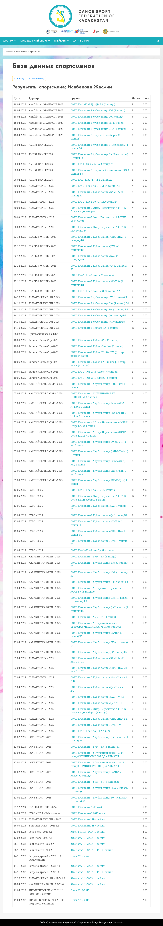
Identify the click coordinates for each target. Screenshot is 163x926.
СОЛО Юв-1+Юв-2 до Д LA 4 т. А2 (90, 731)
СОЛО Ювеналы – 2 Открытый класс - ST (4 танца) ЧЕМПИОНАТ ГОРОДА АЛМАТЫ (96, 754)
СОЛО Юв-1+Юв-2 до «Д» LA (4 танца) (93, 201)
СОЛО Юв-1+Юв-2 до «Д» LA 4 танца (92, 490)
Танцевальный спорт (33, 40)
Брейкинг (60, 40)
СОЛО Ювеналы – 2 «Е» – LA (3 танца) (93, 556)
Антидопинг (81, 40)
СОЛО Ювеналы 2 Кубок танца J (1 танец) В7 (97, 321)
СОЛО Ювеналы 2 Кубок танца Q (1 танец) (96, 116)
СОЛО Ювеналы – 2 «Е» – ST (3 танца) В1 (94, 781)
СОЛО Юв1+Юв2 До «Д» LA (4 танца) (92, 104)
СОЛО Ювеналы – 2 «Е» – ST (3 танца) (93, 617)
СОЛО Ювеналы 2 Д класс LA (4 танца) (94, 327)
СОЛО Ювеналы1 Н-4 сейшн (87, 819)
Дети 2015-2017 (80, 890)
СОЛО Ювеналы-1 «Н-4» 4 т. (87, 807)
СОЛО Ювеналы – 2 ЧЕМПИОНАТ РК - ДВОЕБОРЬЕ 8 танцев (93, 395)
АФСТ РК (8, 40)
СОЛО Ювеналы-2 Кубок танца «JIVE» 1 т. (95, 724)
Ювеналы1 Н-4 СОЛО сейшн (87, 831)
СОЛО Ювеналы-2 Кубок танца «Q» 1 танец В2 (98, 515)
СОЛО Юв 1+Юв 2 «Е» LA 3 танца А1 (92, 164)
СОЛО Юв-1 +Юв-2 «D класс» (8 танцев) (94, 377)
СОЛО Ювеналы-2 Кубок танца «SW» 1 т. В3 (97, 696)
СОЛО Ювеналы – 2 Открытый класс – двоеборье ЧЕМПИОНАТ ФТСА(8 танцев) (95, 624)
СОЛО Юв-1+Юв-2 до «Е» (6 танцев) (92, 275)
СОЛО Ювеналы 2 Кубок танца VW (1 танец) (97, 110)
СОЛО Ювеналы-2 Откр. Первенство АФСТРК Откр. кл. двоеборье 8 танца (98, 497)
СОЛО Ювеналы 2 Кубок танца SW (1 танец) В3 (99, 297)
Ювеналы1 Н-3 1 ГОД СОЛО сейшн (91, 850)
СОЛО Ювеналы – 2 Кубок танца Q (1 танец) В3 (99, 582)
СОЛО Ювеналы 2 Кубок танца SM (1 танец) (97, 122)
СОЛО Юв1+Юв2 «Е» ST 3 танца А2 (91, 179)
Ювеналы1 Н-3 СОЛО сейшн (87, 838)
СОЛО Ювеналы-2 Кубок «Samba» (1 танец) (96, 346)
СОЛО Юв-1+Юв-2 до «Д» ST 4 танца (92, 550)
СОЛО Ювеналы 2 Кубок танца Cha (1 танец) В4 (99, 303)
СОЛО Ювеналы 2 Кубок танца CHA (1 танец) (98, 129)
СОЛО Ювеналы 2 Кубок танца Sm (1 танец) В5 (99, 309)
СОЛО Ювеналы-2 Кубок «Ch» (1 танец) (94, 340)
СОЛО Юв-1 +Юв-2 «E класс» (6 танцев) (94, 371)
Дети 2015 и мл (80, 856)
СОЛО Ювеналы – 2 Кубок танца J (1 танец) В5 (98, 652)
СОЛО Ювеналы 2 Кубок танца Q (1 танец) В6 (98, 315)
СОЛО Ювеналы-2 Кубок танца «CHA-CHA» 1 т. (99, 718)
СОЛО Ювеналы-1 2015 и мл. (88, 813)
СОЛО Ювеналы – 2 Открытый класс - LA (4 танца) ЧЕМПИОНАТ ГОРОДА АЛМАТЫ (97, 764)
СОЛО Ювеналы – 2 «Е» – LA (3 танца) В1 (95, 746)
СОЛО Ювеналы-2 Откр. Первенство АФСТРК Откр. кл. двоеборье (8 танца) (98, 710)
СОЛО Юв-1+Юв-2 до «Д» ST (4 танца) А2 (95, 291)
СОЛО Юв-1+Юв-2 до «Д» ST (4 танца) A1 (95, 186)
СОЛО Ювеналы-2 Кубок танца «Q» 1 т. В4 (96, 703)
